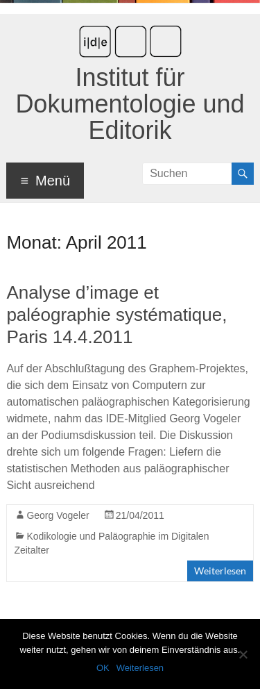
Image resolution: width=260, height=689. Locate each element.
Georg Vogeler (57, 515)
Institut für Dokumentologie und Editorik (129, 103)
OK (103, 668)
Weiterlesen (220, 570)
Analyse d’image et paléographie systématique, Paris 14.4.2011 (116, 314)
